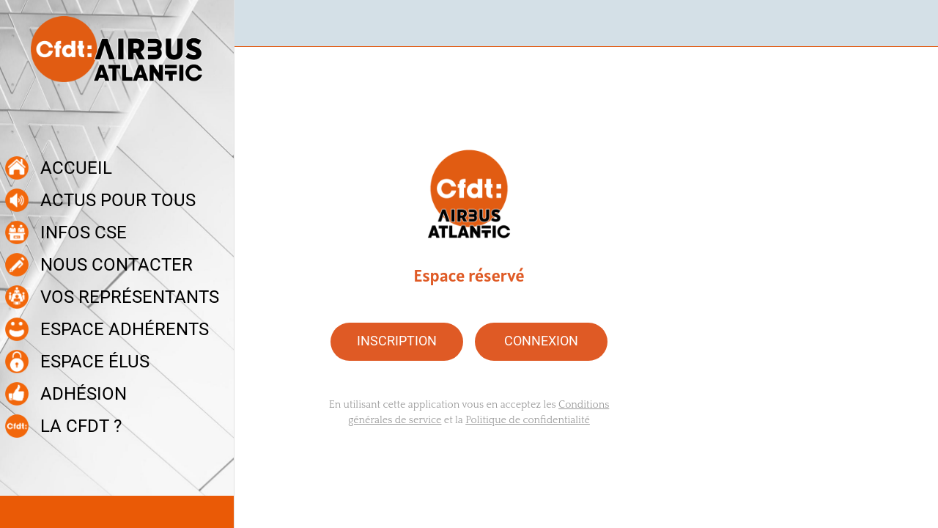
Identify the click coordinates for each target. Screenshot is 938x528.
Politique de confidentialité (527, 420)
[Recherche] (899, 23)
